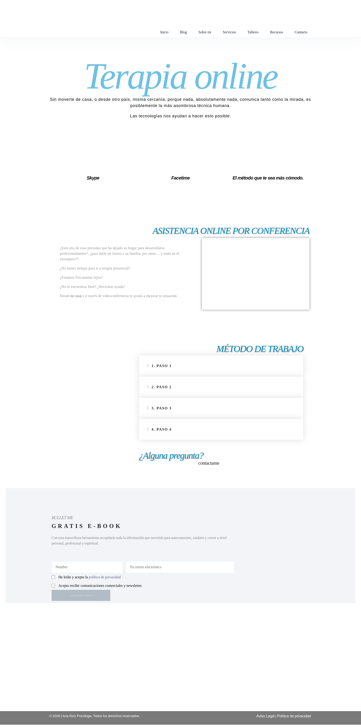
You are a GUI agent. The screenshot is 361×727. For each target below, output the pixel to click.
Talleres (253, 32)
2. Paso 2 (161, 387)
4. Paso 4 (161, 429)
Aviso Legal (265, 718)
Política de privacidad (294, 718)
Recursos (276, 32)
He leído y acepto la (89, 578)
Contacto (300, 32)
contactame (208, 463)
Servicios (229, 32)
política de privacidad (105, 578)
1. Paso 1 (161, 366)
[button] (221, 366)
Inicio (164, 32)
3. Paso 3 (161, 408)
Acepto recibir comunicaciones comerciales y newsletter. (100, 587)
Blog (183, 32)
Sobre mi (204, 32)
